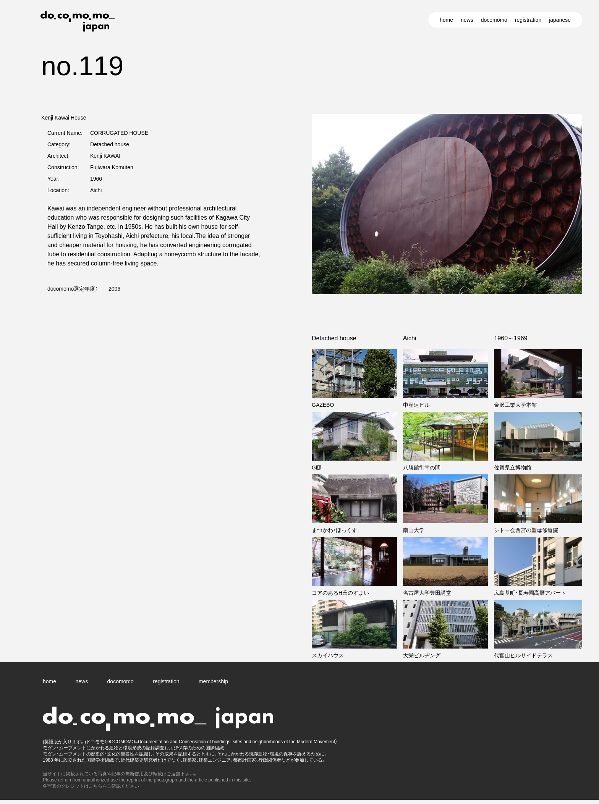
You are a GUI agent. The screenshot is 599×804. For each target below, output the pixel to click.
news (467, 20)
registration (528, 20)
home (446, 20)
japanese (560, 20)
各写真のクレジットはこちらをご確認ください (91, 786)
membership (213, 681)
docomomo (494, 20)
